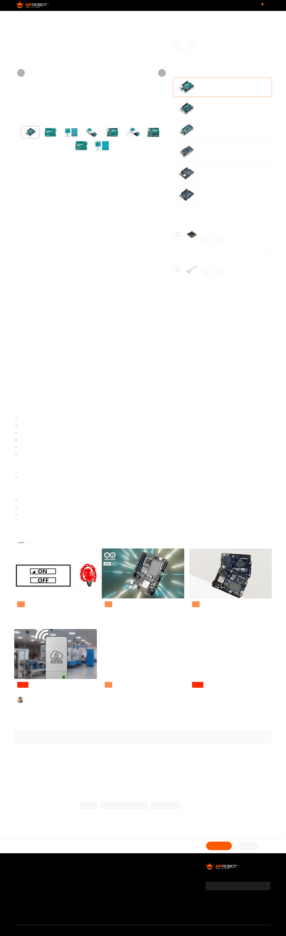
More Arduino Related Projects (123, 805)
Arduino (20, 364)
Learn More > (210, 72)
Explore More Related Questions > (143, 752)
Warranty (22, 881)
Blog (162, 5)
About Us (22, 875)
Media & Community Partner (36, 912)
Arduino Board (73, 16)
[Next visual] (162, 73)
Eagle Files (27, 507)
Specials (119, 881)
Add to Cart (215, 846)
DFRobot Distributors (79, 875)
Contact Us (72, 881)
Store (94, 5)
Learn (176, 5)
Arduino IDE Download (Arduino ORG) (49, 514)
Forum (136, 5)
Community (115, 5)
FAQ (19, 906)
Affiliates (119, 875)
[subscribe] (265, 886)
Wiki (150, 5)
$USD (239, 5)
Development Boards (37, 16)
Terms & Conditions (30, 888)
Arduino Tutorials (169, 805)
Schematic (27, 500)
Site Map (70, 888)
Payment (22, 900)
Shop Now (246, 846)
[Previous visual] (21, 73)
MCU (58, 16)
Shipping (22, 894)
